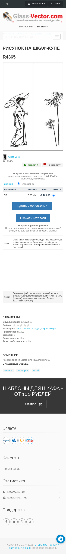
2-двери (8, 370)
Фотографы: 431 (14, 492)
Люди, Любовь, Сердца (28, 328)
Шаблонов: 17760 (15, 497)
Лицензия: (8, 184)
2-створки (23, 370)
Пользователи (11, 469)
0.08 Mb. (32, 195)
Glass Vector (14, 157)
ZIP (5, 195)
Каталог (33, 404)
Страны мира (49, 328)
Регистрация (36, 3)
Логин (56, 3)
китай (36, 370)
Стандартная (28, 184)
